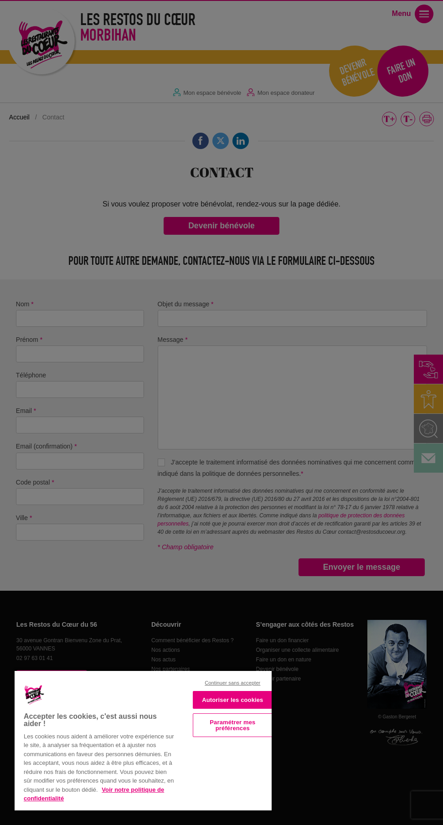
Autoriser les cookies (232, 699)
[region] (143, 739)
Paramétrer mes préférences (232, 725)
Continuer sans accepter (232, 683)
